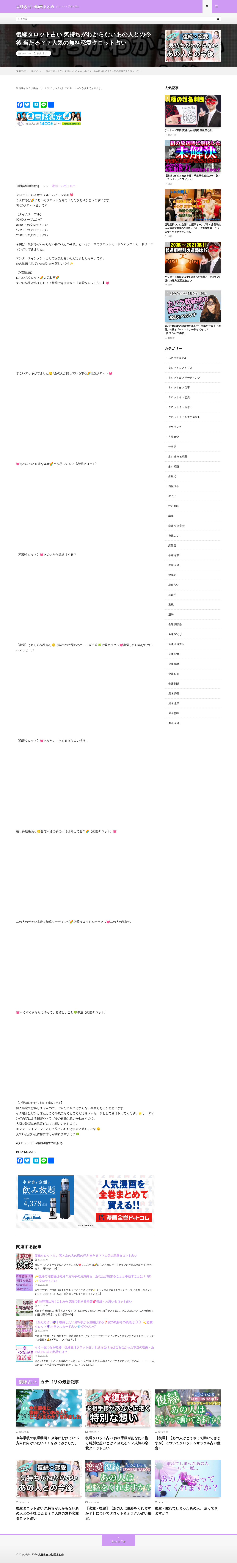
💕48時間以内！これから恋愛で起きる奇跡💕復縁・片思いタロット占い (83, 1301)
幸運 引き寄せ (176, 522)
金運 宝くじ (175, 629)
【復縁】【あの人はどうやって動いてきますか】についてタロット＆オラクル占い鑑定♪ (188, 1443)
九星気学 (173, 435)
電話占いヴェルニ (64, 186)
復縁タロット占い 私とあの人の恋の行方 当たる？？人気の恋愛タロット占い (86, 1255)
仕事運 (172, 444)
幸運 (171, 512)
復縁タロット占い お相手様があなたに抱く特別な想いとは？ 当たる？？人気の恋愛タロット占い (116, 1443)
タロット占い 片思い (180, 406)
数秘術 (171, 337)
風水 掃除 (173, 687)
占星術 (172, 474)
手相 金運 (173, 561)
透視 (170, 184)
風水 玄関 (173, 697)
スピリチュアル (177, 357)
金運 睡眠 (173, 658)
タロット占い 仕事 (179, 386)
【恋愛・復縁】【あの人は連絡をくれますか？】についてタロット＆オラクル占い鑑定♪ (118, 1513)
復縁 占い (42, 53)
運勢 (170, 285)
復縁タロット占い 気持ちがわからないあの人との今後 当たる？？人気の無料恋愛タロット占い (47, 1513)
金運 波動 (173, 648)
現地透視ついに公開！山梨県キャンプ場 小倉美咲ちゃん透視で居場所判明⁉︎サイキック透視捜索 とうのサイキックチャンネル (193, 228)
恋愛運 (172, 541)
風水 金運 (173, 716)
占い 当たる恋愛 (177, 454)
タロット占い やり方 (180, 367)
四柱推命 (173, 483)
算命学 (172, 590)
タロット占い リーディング (184, 377)
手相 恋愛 (173, 551)
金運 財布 (173, 667)
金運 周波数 (175, 619)
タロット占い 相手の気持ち (184, 415)
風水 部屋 (173, 706)
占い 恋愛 (173, 464)
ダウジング (174, 425)
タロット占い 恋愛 (179, 396)
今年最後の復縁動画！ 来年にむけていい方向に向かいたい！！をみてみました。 (47, 1440)
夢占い (172, 493)
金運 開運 (173, 677)
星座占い (173, 580)
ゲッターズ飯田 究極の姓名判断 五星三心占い (189, 130)
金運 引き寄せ (176, 638)
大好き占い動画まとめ (51, 1554)
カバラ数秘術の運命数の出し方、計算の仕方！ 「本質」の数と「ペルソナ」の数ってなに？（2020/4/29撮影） (193, 329)
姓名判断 (172, 135)
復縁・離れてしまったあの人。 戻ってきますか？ (186, 1510)
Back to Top (118, 1541)
